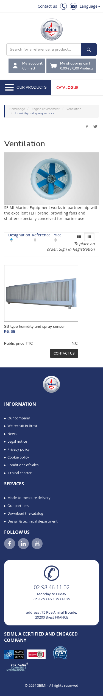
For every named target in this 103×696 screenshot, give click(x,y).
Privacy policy (18, 449)
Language (90, 6)
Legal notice (17, 441)
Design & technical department (32, 521)
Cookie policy (18, 457)
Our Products (26, 87)
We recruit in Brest (22, 425)
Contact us (47, 6)
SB (13, 331)
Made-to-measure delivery (29, 497)
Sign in (65, 249)
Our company (18, 418)
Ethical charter (19, 472)
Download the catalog (25, 513)
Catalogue (67, 87)
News (11, 433)
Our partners (18, 505)
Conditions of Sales (22, 464)
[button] (16, 690)
